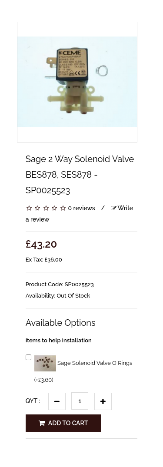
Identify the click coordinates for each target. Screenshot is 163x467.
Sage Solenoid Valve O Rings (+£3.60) (79, 368)
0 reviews (81, 208)
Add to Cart (63, 423)
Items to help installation (59, 340)
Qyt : (33, 400)
